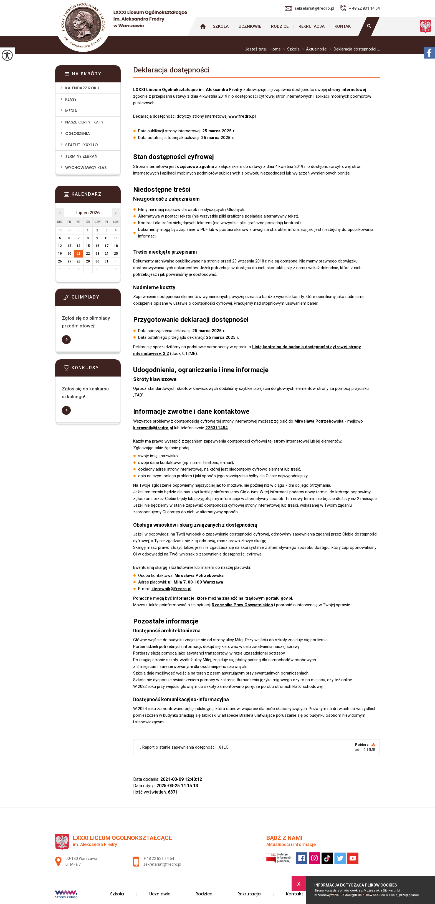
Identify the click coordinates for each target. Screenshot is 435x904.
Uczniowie (250, 26)
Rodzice (280, 26)
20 (69, 254)
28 (78, 261)
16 (97, 246)
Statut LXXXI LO (81, 145)
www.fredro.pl (242, 116)
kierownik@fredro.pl (153, 427)
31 (106, 261)
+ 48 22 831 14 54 (360, 8)
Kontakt (344, 26)
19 (60, 254)
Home (275, 49)
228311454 (216, 427)
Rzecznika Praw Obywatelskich (242, 604)
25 (116, 254)
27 (69, 261)
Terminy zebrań (81, 156)
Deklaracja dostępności (171, 70)
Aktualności (313, 49)
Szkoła (221, 26)
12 (60, 246)
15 (88, 246)
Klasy (71, 99)
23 (97, 254)
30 (97, 261)
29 (88, 261)
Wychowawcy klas (86, 167)
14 (78, 246)
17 (106, 246)
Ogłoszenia (77, 133)
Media (71, 110)
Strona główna (203, 26)
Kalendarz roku (82, 88)
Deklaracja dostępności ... (353, 49)
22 (88, 254)
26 (60, 261)
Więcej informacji (66, 339)
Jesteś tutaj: (257, 49)
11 (116, 238)
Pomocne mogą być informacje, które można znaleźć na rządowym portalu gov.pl (212, 598)
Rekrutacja (312, 26)
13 (69, 246)
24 (106, 254)
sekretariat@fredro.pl (309, 8)
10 (106, 238)
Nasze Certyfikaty (84, 122)
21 (78, 254)
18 (116, 246)
